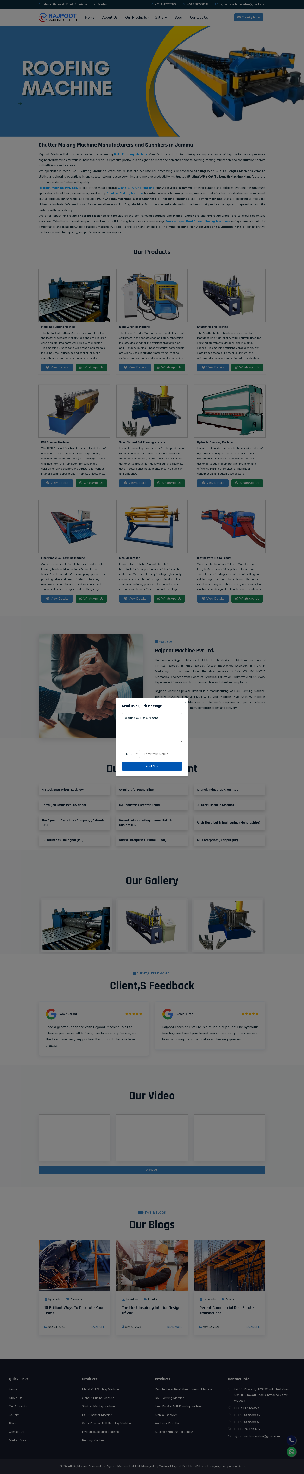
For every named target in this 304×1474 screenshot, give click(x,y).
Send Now (152, 766)
